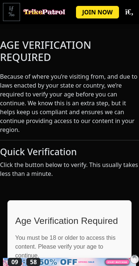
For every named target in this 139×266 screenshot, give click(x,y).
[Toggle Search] (129, 12)
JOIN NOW (97, 12)
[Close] (134, 259)
